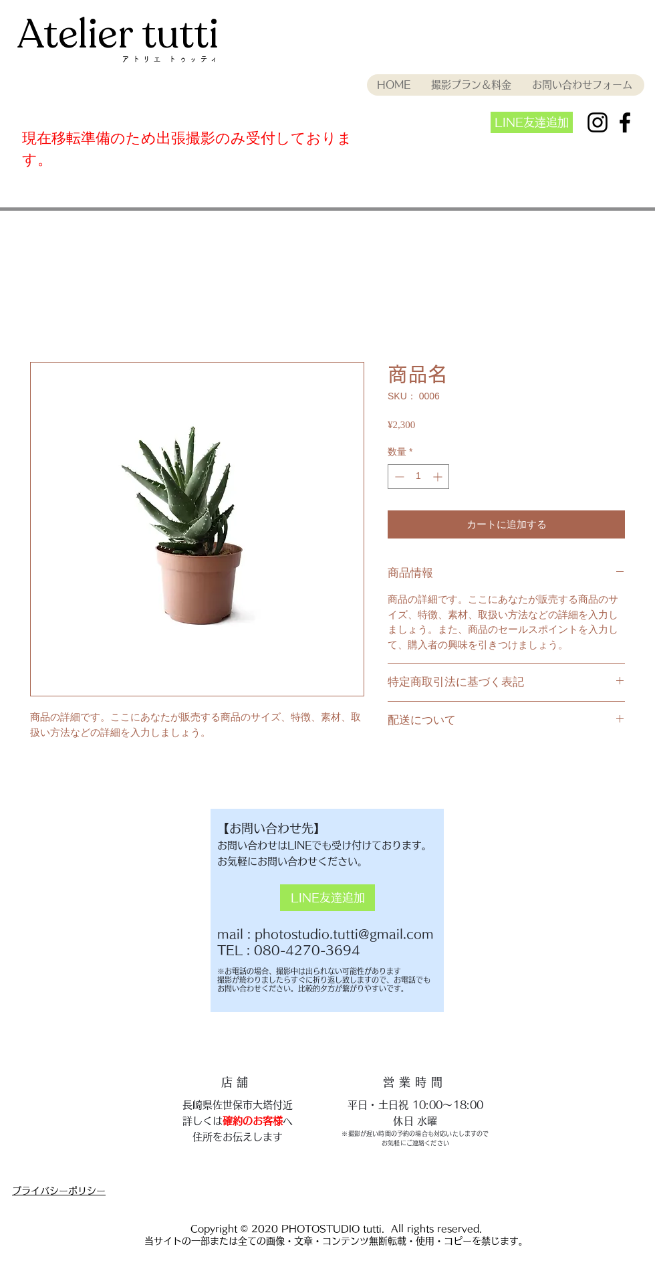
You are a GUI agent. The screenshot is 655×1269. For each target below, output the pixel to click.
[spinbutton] (418, 476)
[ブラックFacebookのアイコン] (625, 122)
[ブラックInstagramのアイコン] (597, 122)
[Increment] (438, 476)
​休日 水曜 (415, 1121)
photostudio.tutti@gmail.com (344, 934)
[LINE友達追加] (532, 122)
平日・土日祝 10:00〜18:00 (415, 1105)
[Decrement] (398, 476)
